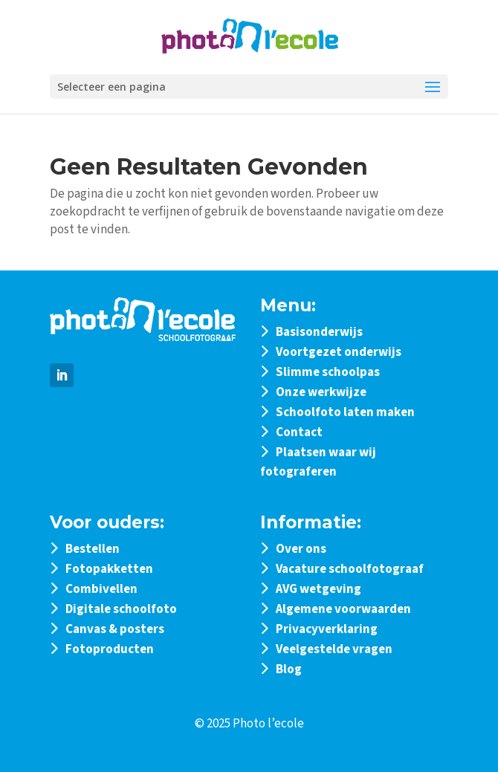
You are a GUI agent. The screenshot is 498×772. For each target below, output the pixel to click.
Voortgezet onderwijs (338, 352)
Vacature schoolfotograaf (350, 569)
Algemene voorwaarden (343, 609)
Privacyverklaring (327, 629)
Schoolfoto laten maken (345, 412)
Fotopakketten (109, 569)
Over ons (301, 549)
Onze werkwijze (321, 392)
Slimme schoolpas (328, 372)
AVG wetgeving (318, 589)
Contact (299, 432)
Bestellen (92, 549)
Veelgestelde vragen (334, 649)
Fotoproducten (109, 649)
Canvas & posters (114, 629)
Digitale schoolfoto (121, 609)
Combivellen (101, 589)
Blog (289, 669)
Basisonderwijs (319, 332)
